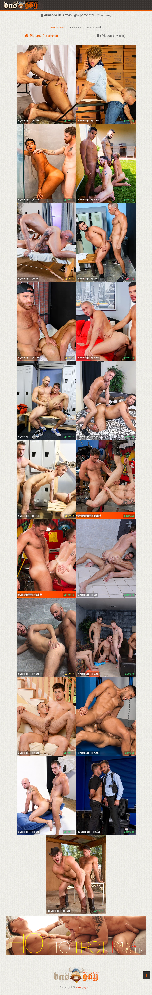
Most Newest (58, 27)
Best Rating (76, 27)
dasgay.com (84, 987)
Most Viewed (94, 27)
